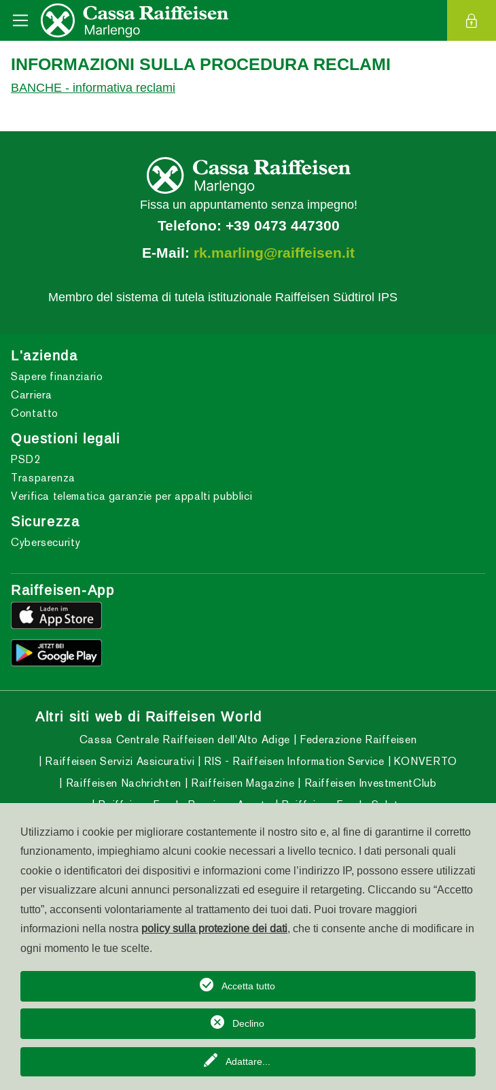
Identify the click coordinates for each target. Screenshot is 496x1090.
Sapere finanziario (57, 376)
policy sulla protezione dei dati (214, 928)
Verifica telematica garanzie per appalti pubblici (131, 496)
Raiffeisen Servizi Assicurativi (118, 761)
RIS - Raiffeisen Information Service (293, 761)
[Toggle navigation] (20, 20)
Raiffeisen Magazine (241, 783)
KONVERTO (424, 761)
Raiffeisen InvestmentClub (369, 783)
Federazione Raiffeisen (357, 739)
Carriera (31, 394)
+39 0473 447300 (283, 226)
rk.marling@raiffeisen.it (274, 253)
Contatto (34, 413)
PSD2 (26, 459)
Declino (248, 1023)
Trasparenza (43, 477)
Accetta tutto (248, 986)
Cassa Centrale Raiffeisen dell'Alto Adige (184, 739)
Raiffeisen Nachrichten (122, 783)
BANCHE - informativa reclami (93, 87)
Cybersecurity (45, 542)
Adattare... (248, 1061)
